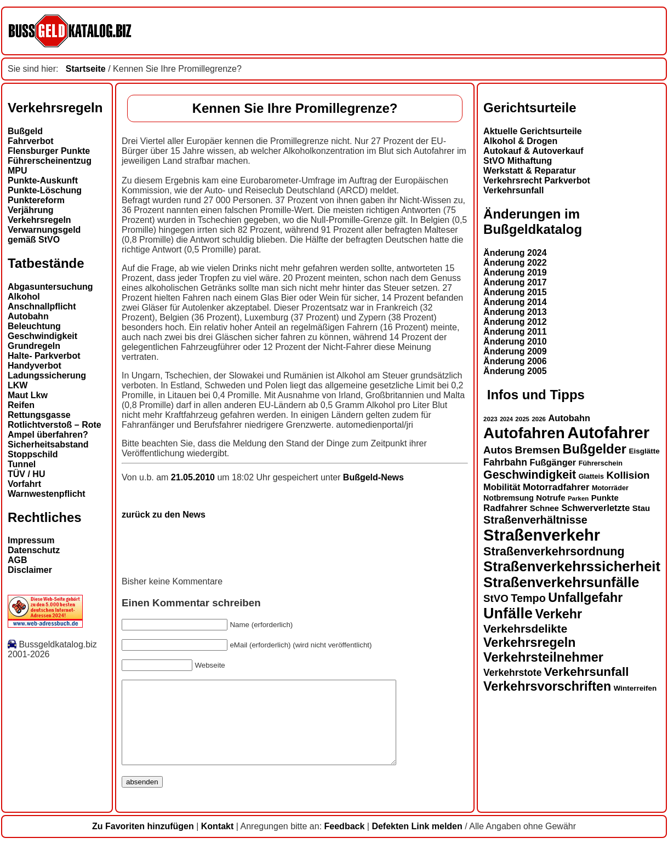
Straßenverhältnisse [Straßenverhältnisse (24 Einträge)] (535, 520)
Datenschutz (34, 550)
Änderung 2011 (515, 331)
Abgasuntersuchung (50, 286)
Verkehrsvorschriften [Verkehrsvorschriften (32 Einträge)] (547, 686)
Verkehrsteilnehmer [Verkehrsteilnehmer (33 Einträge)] (543, 657)
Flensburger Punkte (49, 151)
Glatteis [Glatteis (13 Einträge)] (591, 476)
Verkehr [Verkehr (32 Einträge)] (559, 614)
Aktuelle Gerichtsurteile (532, 131)
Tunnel (22, 464)
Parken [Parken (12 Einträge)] (578, 498)
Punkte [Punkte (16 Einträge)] (605, 497)
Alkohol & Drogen (520, 141)
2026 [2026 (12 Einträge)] (539, 419)
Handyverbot (34, 365)
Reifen (21, 405)
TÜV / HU (26, 474)
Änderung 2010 (515, 341)
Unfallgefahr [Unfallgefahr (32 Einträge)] (585, 597)
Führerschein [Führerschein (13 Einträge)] (601, 463)
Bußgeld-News (373, 477)
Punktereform (36, 200)
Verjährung (31, 210)
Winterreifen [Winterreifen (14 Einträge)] (635, 688)
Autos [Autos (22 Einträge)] (497, 450)
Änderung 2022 (515, 262)
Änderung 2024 (515, 252)
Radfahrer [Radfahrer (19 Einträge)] (505, 508)
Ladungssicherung (47, 375)
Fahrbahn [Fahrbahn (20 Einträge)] (505, 462)
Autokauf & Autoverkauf (533, 151)
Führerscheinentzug (50, 160)
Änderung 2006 (515, 361)
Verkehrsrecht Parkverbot (536, 180)
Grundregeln (34, 346)
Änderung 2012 (515, 321)
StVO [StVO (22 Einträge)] (496, 598)
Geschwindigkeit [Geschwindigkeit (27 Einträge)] (529, 474)
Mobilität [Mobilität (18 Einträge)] (501, 487)
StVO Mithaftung (517, 160)
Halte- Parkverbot (44, 355)
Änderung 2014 (515, 302)
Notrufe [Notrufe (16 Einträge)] (550, 497)
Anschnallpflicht (42, 306)
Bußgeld (25, 131)
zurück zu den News (163, 514)
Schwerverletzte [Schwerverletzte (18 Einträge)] (595, 508)
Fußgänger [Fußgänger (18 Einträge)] (552, 462)
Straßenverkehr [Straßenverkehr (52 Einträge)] (541, 535)
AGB (17, 560)
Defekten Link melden (417, 842)
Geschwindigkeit (42, 336)
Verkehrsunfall (513, 190)
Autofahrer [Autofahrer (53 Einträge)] (608, 432)
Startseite (86, 68)
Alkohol (24, 296)
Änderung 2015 (515, 292)
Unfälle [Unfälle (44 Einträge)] (508, 613)
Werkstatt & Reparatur (529, 170)
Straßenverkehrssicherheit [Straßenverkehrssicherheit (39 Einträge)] (571, 566)
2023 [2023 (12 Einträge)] (490, 419)
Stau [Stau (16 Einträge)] (641, 508)
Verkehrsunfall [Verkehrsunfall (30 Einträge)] (586, 672)
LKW (17, 385)
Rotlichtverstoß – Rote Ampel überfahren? (54, 429)
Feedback (344, 842)
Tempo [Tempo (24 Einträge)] (528, 598)
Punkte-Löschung (45, 190)
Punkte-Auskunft (43, 180)
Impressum (31, 540)
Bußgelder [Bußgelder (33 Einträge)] (594, 449)
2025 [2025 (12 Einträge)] (522, 419)
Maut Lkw (28, 395)
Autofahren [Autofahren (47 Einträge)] (524, 432)
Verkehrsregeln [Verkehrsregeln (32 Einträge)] (529, 642)
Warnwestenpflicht (46, 493)
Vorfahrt (24, 484)
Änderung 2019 (515, 272)
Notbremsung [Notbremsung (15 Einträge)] (508, 497)
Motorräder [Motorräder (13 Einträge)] (610, 488)
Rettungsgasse (39, 415)
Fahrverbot (31, 141)
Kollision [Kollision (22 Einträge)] (628, 475)
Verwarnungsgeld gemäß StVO (44, 234)
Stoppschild (33, 454)
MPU (17, 170)
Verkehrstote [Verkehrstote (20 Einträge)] (512, 672)
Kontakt (217, 842)
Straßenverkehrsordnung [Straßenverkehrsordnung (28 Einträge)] (554, 551)
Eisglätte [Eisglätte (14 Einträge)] (644, 451)
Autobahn (28, 316)
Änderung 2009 (515, 351)
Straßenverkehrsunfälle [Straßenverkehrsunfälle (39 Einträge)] (561, 582)
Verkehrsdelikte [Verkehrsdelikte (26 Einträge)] (525, 628)
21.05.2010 (194, 477)
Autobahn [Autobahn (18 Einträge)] (569, 418)
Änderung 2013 (515, 312)
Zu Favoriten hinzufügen (143, 842)
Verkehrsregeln (39, 220)
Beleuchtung (34, 326)
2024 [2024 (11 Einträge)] (506, 419)
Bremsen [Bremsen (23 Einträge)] (537, 450)
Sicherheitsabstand (48, 444)
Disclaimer (30, 570)
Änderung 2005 (515, 371)
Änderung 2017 (515, 282)
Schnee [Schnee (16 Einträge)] (544, 508)
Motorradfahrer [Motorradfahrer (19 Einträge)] (556, 487)
